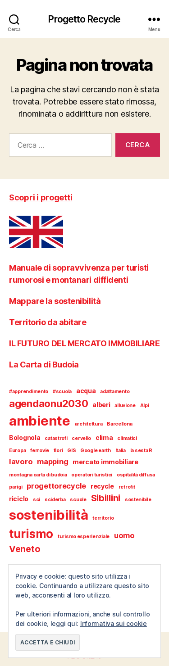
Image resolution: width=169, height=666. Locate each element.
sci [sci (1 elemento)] (36, 500)
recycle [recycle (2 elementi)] (102, 486)
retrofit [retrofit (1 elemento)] (127, 487)
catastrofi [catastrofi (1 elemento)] (56, 438)
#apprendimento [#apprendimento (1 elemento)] (28, 391)
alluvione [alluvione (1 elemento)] (125, 405)
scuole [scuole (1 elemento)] (78, 500)
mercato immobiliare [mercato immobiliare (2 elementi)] (105, 462)
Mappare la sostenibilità (54, 301)
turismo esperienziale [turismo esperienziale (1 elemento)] (84, 536)
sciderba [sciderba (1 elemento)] (55, 500)
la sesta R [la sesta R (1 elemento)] (141, 450)
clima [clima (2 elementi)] (104, 437)
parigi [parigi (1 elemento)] (15, 487)
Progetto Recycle (84, 19)
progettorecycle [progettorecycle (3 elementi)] (56, 485)
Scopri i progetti (40, 197)
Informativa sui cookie (113, 623)
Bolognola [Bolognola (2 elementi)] (25, 437)
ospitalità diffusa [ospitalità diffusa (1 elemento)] (136, 475)
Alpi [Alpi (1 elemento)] (144, 405)
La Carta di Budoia (44, 364)
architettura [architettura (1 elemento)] (89, 424)
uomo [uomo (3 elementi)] (124, 535)
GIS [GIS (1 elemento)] (71, 450)
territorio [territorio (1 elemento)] (103, 518)
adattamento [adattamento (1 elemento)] (114, 391)
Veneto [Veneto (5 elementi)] (24, 549)
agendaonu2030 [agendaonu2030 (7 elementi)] (48, 403)
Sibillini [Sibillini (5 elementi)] (106, 498)
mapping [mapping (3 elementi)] (52, 461)
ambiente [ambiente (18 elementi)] (39, 421)
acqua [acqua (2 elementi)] (86, 390)
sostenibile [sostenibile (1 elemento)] (138, 500)
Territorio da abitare (48, 322)
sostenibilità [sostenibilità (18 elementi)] (48, 515)
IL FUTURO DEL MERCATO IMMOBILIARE (84, 343)
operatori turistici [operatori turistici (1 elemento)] (91, 475)
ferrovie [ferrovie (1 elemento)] (39, 450)
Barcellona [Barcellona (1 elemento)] (119, 424)
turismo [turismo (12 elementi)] (31, 534)
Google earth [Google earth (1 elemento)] (95, 450)
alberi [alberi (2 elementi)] (101, 404)
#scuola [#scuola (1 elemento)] (62, 391)
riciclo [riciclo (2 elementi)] (18, 499)
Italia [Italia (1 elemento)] (120, 450)
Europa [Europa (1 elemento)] (17, 450)
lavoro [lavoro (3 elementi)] (20, 461)
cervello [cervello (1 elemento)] (81, 438)
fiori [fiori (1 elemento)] (58, 450)
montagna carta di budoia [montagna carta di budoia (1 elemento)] (38, 475)
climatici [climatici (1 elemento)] (127, 438)
